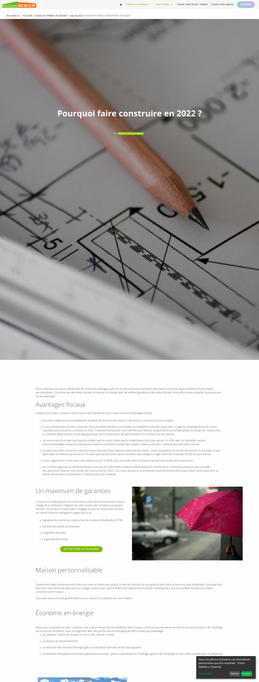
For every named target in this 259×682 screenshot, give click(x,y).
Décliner (234, 674)
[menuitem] (121, 4)
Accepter (246, 674)
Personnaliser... (207, 674)
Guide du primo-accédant (130, 133)
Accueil (28, 16)
